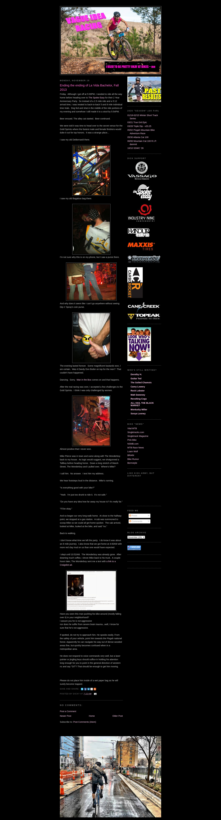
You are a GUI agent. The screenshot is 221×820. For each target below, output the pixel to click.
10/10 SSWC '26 (135, 148)
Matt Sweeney (138, 395)
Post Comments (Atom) (84, 722)
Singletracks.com (135, 432)
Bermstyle (132, 463)
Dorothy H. (136, 374)
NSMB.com (132, 444)
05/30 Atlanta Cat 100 (138, 137)
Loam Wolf (132, 451)
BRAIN (130, 455)
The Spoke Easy (97, 97)
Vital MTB (132, 428)
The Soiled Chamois (141, 382)
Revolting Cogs (139, 399)
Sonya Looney (138, 413)
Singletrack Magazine (137, 436)
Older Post (117, 716)
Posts (133, 515)
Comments (135, 521)
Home (92, 716)
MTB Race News (135, 447)
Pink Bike (132, 440)
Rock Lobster (138, 390)
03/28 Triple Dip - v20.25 (139, 126)
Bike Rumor (133, 459)
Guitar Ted (136, 378)
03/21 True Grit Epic (137, 122)
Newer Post (65, 716)
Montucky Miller (139, 409)
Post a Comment (68, 711)
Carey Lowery (138, 386)
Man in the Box (84, 380)
